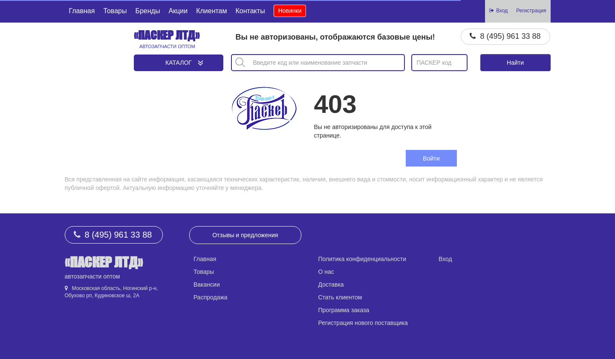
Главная (82, 10)
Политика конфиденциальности (362, 259)
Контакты (250, 10)
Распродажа (210, 297)
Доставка (331, 284)
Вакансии (206, 284)
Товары (115, 10)
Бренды (147, 10)
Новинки (290, 10)
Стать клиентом (340, 297)
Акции (178, 10)
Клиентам (211, 10)
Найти (515, 62)
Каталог (178, 62)
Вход (445, 259)
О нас (326, 271)
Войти (431, 158)
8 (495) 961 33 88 (510, 36)
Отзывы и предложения (245, 235)
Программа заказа (344, 310)
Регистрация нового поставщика (363, 322)
